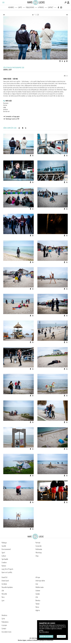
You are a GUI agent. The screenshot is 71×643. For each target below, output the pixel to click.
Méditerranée (40, 587)
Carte (20, 7)
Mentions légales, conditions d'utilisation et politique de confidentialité (35, 640)
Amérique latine (40, 581)
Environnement (6, 549)
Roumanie (5, 103)
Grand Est (4, 577)
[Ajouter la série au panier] (26, 128)
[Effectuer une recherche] (65, 2)
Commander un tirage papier (12, 116)
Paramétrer (61, 636)
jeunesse (5, 109)
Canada (38, 594)
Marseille (4, 594)
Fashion (4, 566)
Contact (50, 7)
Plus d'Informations (44, 632)
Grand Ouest (5, 581)
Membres (11, 7)
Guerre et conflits (7, 572)
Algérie (38, 610)
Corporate (39, 546)
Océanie (38, 591)
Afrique (38, 577)
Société (4, 546)
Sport (3, 553)
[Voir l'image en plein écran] (67, 61)
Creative (4, 562)
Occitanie (4, 584)
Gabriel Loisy (7, 70)
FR (64, 76)
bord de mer (6, 111)
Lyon (3, 600)
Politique (4, 543)
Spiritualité (5, 559)
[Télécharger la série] (23, 128)
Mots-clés (9, 101)
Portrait (38, 543)
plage (4, 107)
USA (37, 597)
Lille (3, 591)
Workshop (39, 553)
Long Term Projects (7, 569)
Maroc (37, 607)
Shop (37, 556)
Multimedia (39, 549)
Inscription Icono (6, 632)
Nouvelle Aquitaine (7, 587)
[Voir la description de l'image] (64, 61)
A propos (41, 7)
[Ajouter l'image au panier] (62, 61)
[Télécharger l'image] (60, 61)
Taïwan (37, 604)
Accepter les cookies (46, 636)
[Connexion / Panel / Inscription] (68, 2)
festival (5, 105)
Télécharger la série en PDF (12, 119)
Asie (37, 584)
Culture (4, 556)
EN (67, 76)
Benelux (38, 600)
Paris (3, 597)
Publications (30, 7)
